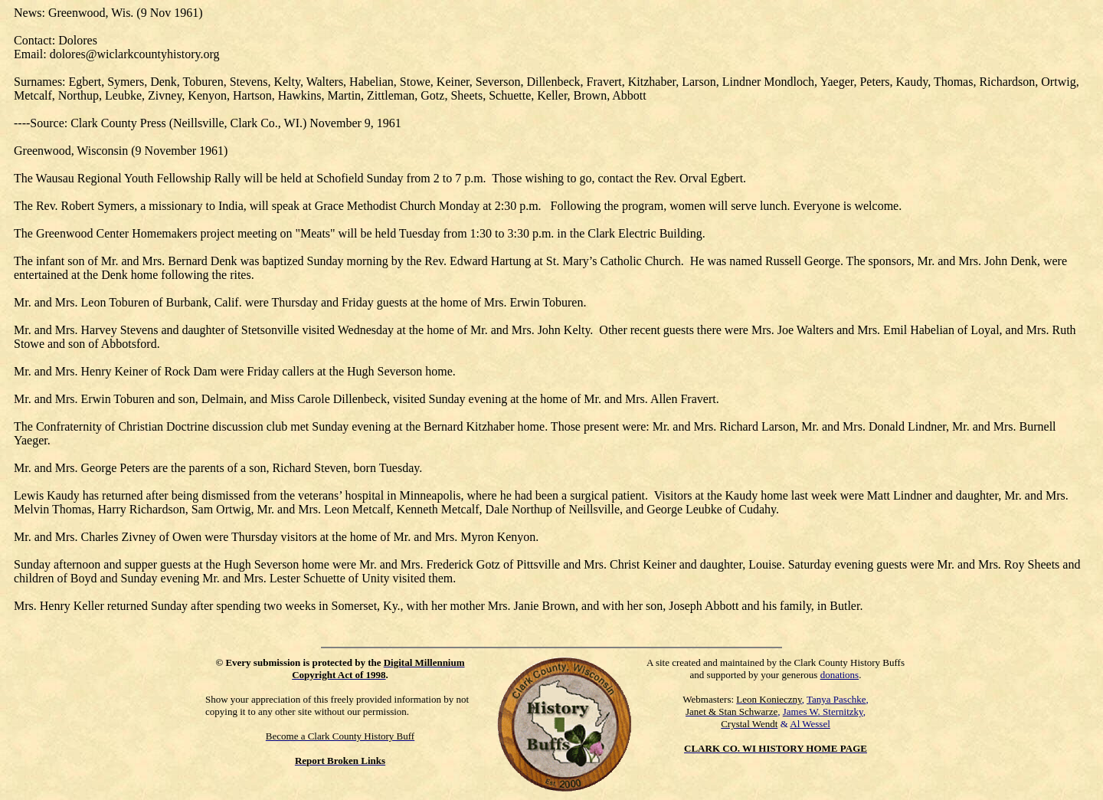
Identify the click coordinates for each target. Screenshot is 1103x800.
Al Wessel (810, 724)
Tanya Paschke (836, 699)
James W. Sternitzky (823, 711)
